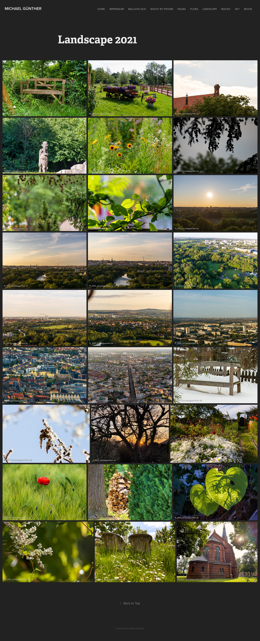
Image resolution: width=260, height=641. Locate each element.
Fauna (181, 9)
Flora (194, 9)
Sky (237, 9)
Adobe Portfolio (136, 628)
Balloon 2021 (137, 9)
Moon (248, 9)
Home (101, 9)
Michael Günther (23, 8)
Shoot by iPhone (161, 9)
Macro (225, 9)
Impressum (116, 9)
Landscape (209, 9)
